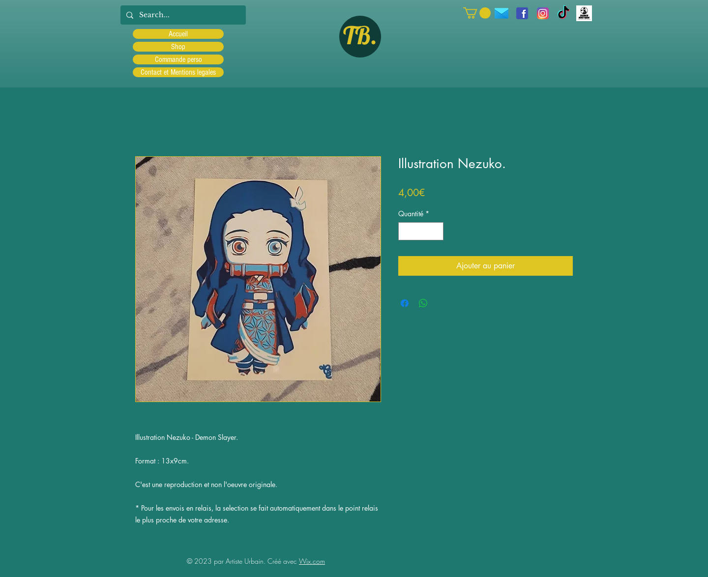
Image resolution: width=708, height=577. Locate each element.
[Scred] (584, 13)
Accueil (178, 33)
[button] (477, 13)
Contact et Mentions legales (178, 72)
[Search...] (182, 15)
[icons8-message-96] (501, 13)
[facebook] (522, 13)
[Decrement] (406, 231)
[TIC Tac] (563, 13)
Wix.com (312, 561)
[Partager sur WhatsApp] (423, 303)
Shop (178, 46)
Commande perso (178, 59)
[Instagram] (543, 13)
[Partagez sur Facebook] (405, 303)
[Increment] (436, 231)
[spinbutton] (421, 231)
